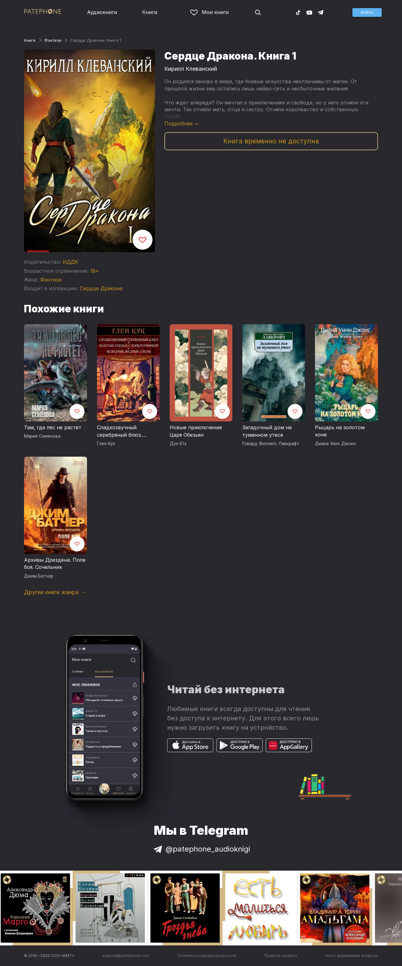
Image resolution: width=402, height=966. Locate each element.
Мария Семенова (42, 436)
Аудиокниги (102, 12)
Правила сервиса (280, 955)
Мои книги (209, 12)
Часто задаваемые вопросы (351, 955)
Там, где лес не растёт (52, 427)
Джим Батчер (38, 576)
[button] (367, 12)
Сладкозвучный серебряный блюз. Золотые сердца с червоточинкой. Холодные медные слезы (120, 431)
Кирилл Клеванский (190, 68)
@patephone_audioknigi (201, 848)
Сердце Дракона (101, 288)
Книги (149, 12)
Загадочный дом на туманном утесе (267, 431)
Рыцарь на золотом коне (340, 431)
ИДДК (70, 262)
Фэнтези (52, 40)
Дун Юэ (178, 443)
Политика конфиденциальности (206, 955)
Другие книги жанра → (55, 592)
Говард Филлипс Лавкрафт (270, 443)
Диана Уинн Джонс (335, 443)
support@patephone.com (126, 955)
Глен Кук (106, 443)
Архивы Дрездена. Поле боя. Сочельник (54, 563)
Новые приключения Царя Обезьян (196, 431)
